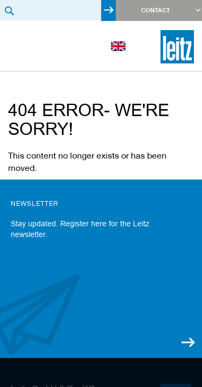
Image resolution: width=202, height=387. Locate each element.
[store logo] (177, 46)
